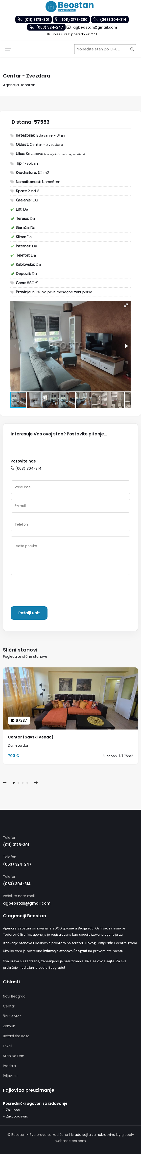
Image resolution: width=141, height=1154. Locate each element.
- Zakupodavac (15, 1116)
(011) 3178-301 (16, 844)
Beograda (105, 942)
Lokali (7, 1045)
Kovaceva (34, 153)
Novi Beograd (14, 996)
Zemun (9, 1026)
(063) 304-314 (26, 468)
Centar (9, 1006)
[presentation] (48, 591)
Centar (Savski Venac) (30, 737)
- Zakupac (11, 1110)
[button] (126, 305)
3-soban (110, 756)
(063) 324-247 (17, 864)
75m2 (126, 756)
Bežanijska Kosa (16, 1036)
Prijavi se (10, 1075)
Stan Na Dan (13, 1055)
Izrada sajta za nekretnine (93, 1134)
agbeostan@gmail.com (26, 903)
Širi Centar (12, 1016)
